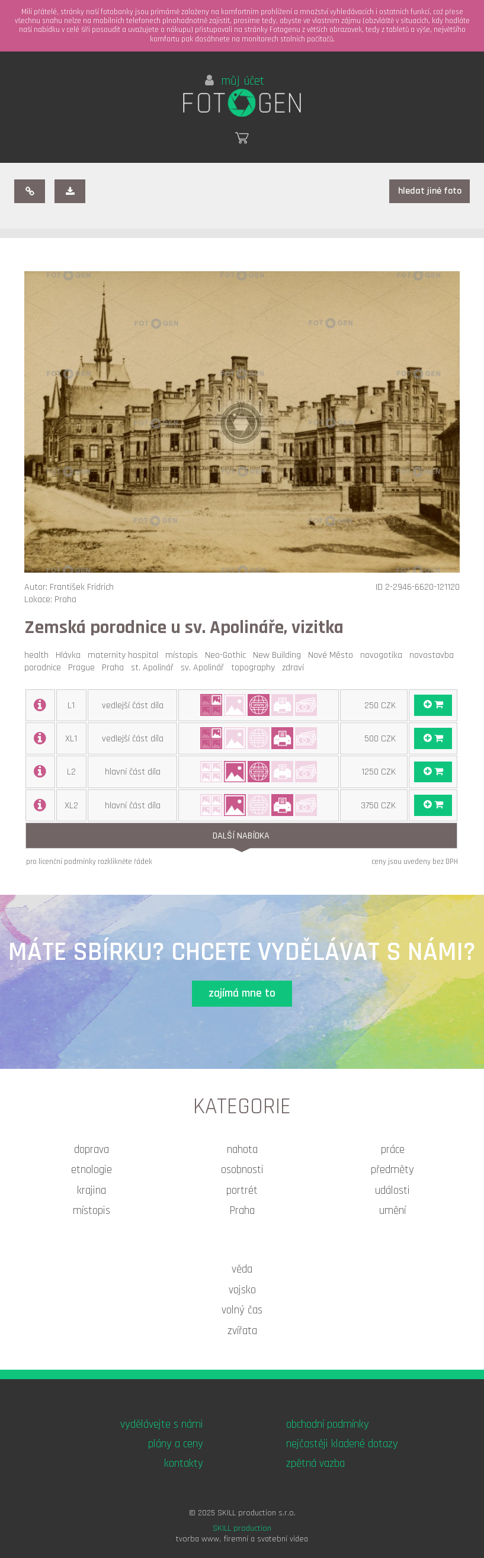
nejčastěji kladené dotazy (342, 1444)
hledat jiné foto (429, 191)
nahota (242, 1149)
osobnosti (242, 1169)
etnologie (91, 1169)
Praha (115, 667)
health (38, 655)
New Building (279, 655)
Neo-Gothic (228, 655)
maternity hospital (125, 655)
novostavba (434, 655)
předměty (392, 1169)
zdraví (295, 667)
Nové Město (333, 655)
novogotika (383, 655)
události (392, 1190)
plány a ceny (175, 1444)
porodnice (45, 667)
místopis (184, 655)
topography (255, 667)
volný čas (242, 1310)
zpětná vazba (315, 1463)
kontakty (183, 1463)
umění (392, 1210)
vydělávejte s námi (161, 1424)
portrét (242, 1190)
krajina (91, 1190)
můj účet (234, 81)
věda (242, 1269)
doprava (91, 1149)
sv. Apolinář (205, 667)
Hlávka (70, 655)
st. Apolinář (154, 667)
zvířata (242, 1331)
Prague (84, 667)
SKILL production (242, 1528)
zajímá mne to (242, 993)
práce (393, 1149)
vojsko (242, 1290)
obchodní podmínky (327, 1424)
